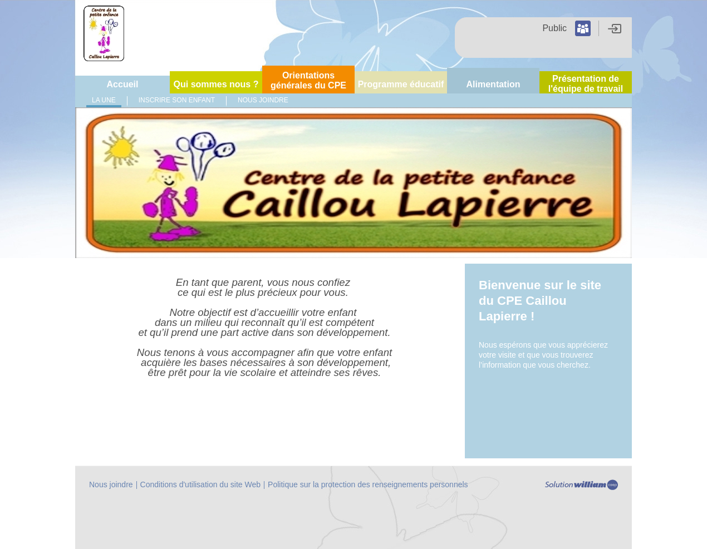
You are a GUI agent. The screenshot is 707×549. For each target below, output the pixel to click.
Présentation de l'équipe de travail (585, 83)
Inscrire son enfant (177, 100)
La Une (104, 100)
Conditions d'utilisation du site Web (200, 484)
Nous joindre (263, 100)
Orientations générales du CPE (308, 80)
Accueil (123, 84)
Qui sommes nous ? (216, 84)
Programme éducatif (401, 84)
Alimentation (494, 84)
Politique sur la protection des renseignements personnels (368, 484)
